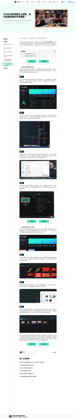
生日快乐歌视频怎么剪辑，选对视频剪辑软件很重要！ (8, 64)
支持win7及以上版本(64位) (32, 63)
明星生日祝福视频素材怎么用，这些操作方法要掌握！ (32, 362)
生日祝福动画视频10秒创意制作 (26, 365)
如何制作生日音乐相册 (8, 45)
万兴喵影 (49, 230)
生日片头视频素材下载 (8, 52)
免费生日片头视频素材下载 (8, 56)
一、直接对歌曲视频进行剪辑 (29, 53)
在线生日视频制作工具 (8, 48)
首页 (20, 38)
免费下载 (32, 61)
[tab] (7, 39)
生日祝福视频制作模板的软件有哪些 (8, 60)
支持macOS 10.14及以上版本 (44, 63)
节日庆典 (24, 38)
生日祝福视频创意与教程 (25, 370)
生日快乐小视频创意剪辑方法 (26, 368)
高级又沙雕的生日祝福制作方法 (26, 373)
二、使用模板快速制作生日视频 (29, 56)
